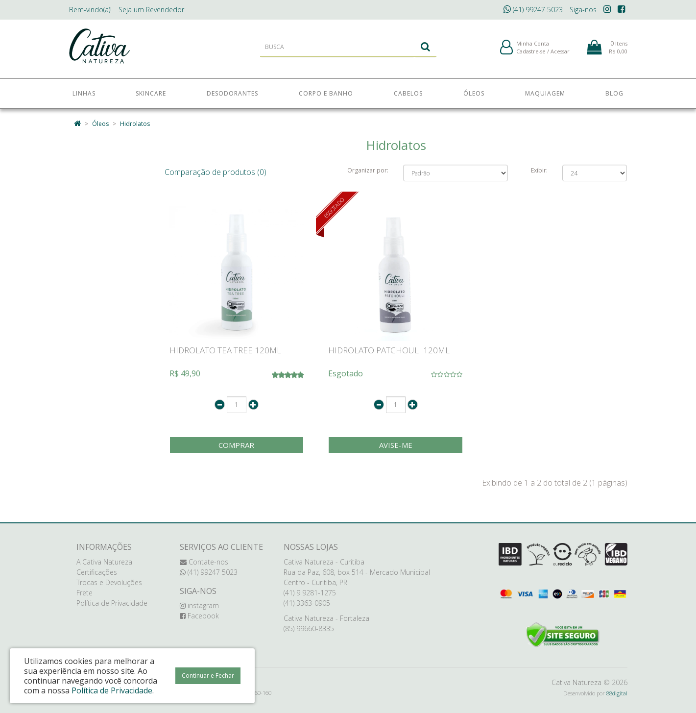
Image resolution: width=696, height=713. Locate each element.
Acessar (560, 53)
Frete (84, 592)
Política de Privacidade (111, 603)
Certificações (96, 572)
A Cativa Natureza (104, 561)
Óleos (100, 124)
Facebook (199, 615)
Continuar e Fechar (208, 675)
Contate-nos (204, 561)
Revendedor (151, 9)
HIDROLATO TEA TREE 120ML (225, 350)
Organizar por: (367, 170)
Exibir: (539, 170)
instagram (199, 605)
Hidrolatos (135, 124)
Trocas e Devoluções (109, 582)
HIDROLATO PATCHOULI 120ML (389, 350)
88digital (616, 693)
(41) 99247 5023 (533, 9)
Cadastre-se (531, 53)
